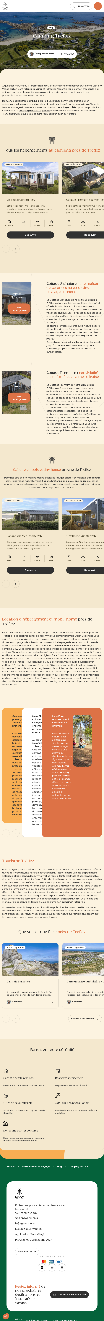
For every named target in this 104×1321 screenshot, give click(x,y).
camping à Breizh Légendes (34, 111)
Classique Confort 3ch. (21, 200)
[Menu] (98, 6)
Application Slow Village (30, 1234)
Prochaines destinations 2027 (33, 1240)
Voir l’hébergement (19, 308)
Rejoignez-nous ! (25, 1223)
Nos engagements (26, 1218)
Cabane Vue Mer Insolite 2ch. (24, 536)
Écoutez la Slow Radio (29, 1229)
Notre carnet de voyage (36, 1167)
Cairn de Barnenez (18, 982)
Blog (59, 1167)
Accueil (10, 1167)
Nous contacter (27, 1252)
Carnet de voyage (26, 1213)
